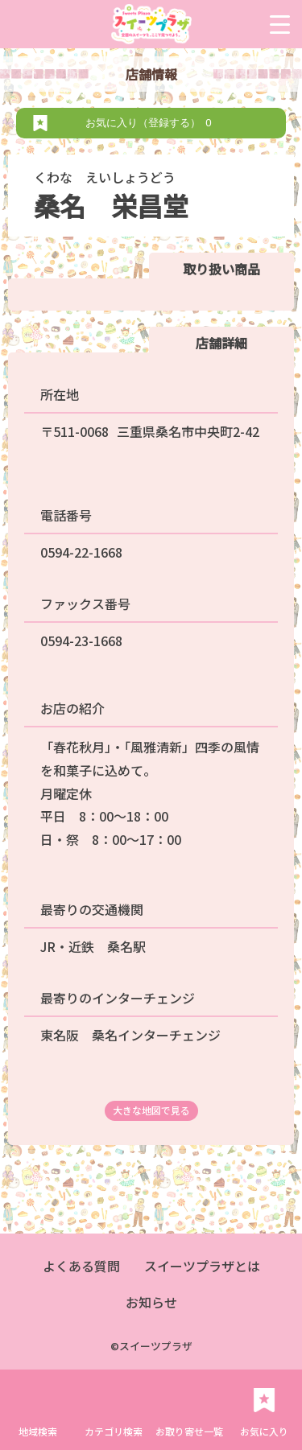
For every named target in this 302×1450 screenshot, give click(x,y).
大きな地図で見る (151, 1110)
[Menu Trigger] (280, 24)
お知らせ (151, 1302)
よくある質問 (81, 1265)
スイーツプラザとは (202, 1265)
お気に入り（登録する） (151, 123)
